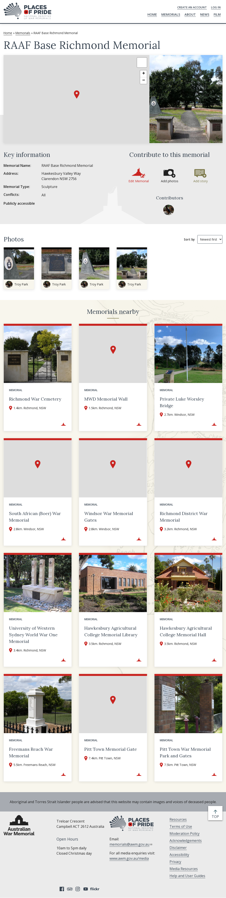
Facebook (61, 888)
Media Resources (184, 868)
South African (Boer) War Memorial (35, 517)
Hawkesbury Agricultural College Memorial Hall (186, 631)
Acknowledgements (186, 840)
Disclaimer (178, 847)
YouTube (85, 888)
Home (152, 14)
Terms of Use (181, 826)
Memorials (170, 14)
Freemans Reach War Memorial (31, 752)
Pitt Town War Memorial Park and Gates (185, 752)
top (216, 816)
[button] (76, 94)
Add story (200, 181)
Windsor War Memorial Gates (108, 517)
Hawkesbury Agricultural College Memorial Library (110, 631)
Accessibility (179, 854)
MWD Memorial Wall (106, 399)
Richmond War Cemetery (35, 399)
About (190, 14)
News (204, 14)
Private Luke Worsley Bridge (182, 402)
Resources (178, 819)
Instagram (77, 888)
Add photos (169, 181)
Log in (216, 7)
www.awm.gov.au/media (129, 858)
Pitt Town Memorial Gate (110, 749)
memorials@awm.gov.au (131, 844)
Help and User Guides (187, 875)
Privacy (175, 861)
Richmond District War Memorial (184, 517)
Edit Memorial (138, 181)
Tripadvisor (69, 888)
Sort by (189, 239)
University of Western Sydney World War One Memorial (33, 634)
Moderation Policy (185, 833)
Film (217, 14)
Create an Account (192, 7)
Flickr (95, 888)
